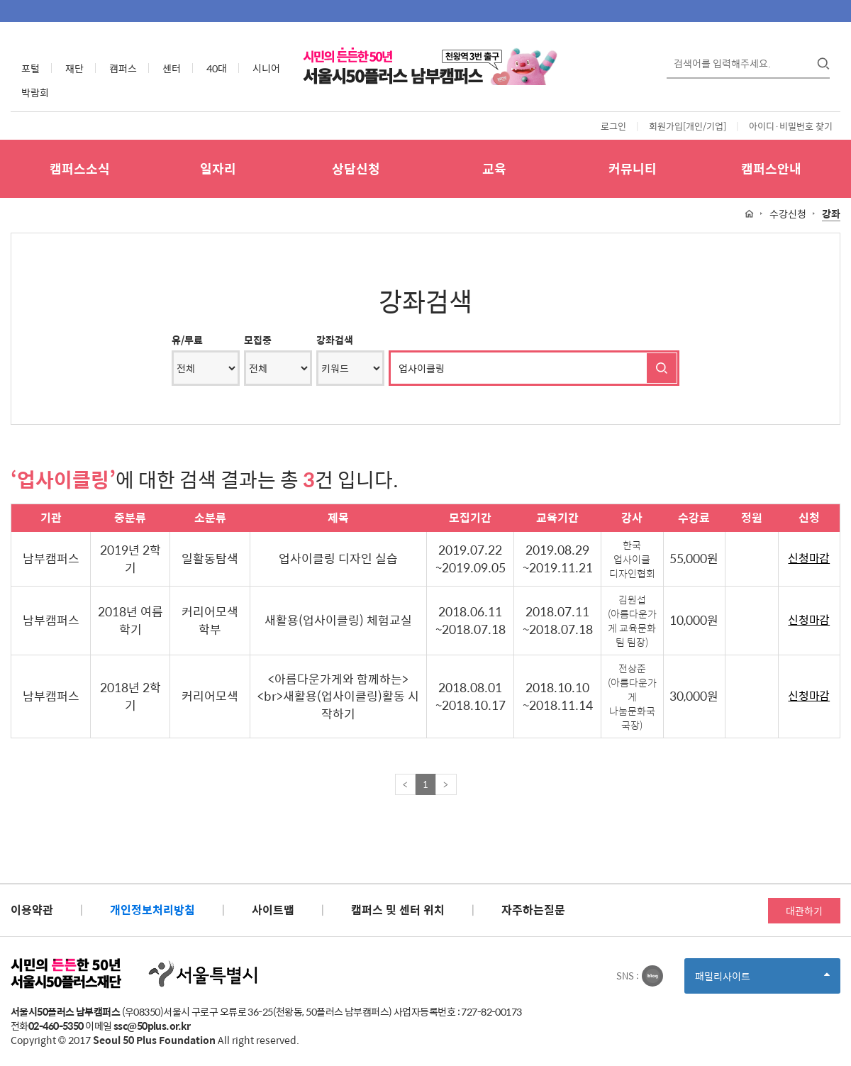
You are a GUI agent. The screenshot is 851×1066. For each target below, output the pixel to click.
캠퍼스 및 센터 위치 (398, 909)
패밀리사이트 (762, 980)
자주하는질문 (533, 909)
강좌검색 (334, 340)
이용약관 (32, 909)
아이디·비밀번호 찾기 (791, 125)
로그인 (613, 125)
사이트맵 (273, 909)
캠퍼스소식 (80, 168)
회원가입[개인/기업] (687, 125)
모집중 (258, 340)
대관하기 (804, 910)
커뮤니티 (632, 168)
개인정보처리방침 (152, 909)
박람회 (35, 92)
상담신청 (356, 168)
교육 (494, 168)
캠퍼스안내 (771, 168)
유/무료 (187, 340)
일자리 (218, 168)
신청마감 (809, 558)
